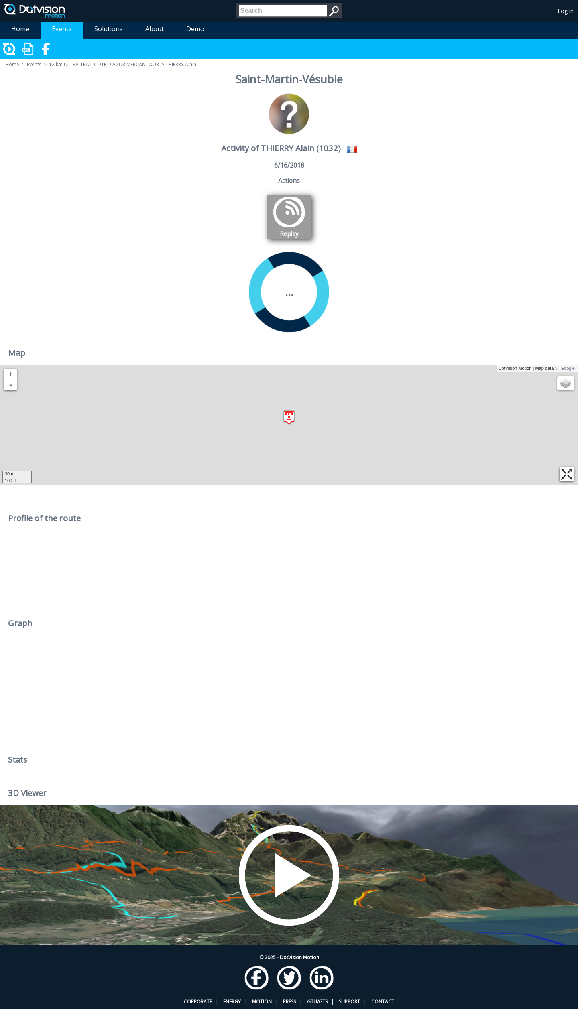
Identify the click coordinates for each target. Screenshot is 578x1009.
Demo (195, 28)
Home (20, 28)
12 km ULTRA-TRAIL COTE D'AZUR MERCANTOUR (104, 64)
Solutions (108, 28)
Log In (566, 11)
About (154, 28)
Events (62, 28)
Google (568, 368)
